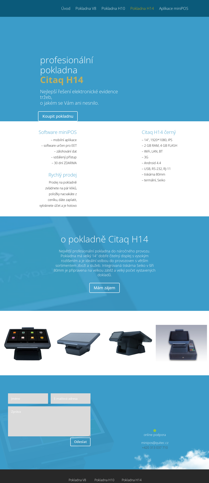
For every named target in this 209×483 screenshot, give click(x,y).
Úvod (65, 9)
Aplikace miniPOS (173, 9)
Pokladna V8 (85, 9)
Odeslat (80, 441)
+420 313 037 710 (155, 447)
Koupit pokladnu (57, 116)
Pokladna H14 (142, 9)
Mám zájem (104, 287)
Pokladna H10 (113, 9)
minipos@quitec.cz (154, 443)
